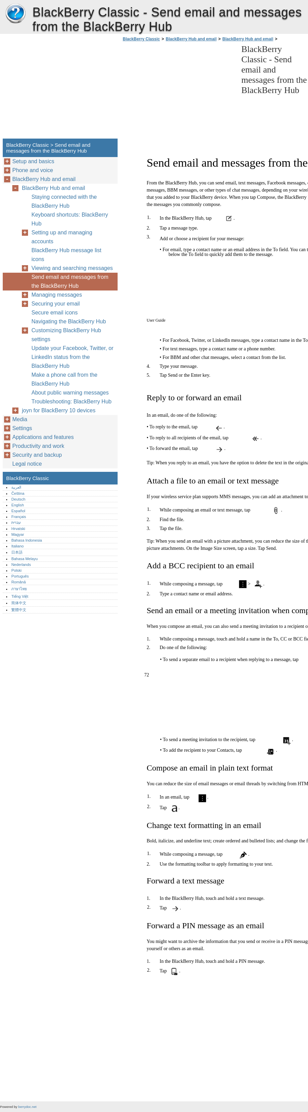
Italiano (17, 546)
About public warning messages (70, 393)
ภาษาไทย (19, 589)
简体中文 (18, 603)
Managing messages (56, 295)
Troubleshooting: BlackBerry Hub (71, 401)
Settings (22, 428)
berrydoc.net (27, 1107)
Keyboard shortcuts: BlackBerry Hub (69, 219)
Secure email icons (54, 312)
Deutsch (18, 499)
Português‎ (20, 576)
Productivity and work (38, 446)
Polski (16, 570)
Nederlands (21, 565)
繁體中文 (18, 610)
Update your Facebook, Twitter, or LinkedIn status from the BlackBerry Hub (72, 357)
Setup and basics (33, 161)
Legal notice (27, 464)
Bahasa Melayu (24, 559)
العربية (16, 487)
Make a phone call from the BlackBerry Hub (64, 379)
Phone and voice (32, 170)
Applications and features (43, 437)
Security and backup (37, 455)
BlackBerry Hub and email (191, 39)
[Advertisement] (178, 92)
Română (18, 582)
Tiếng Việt (19, 596)
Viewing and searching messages (72, 268)
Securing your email (55, 304)
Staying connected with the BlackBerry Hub (64, 201)
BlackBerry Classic (15, 13)
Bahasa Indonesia (26, 540)
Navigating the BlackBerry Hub (68, 321)
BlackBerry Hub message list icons (66, 254)
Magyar (17, 534)
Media (19, 419)
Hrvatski (18, 529)
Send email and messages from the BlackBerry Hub (69, 281)
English (17, 505)
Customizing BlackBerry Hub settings (66, 334)
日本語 (17, 552)
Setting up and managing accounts (61, 237)
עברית (16, 522)
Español (18, 511)
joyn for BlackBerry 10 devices (58, 410)
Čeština (17, 493)
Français (18, 517)
